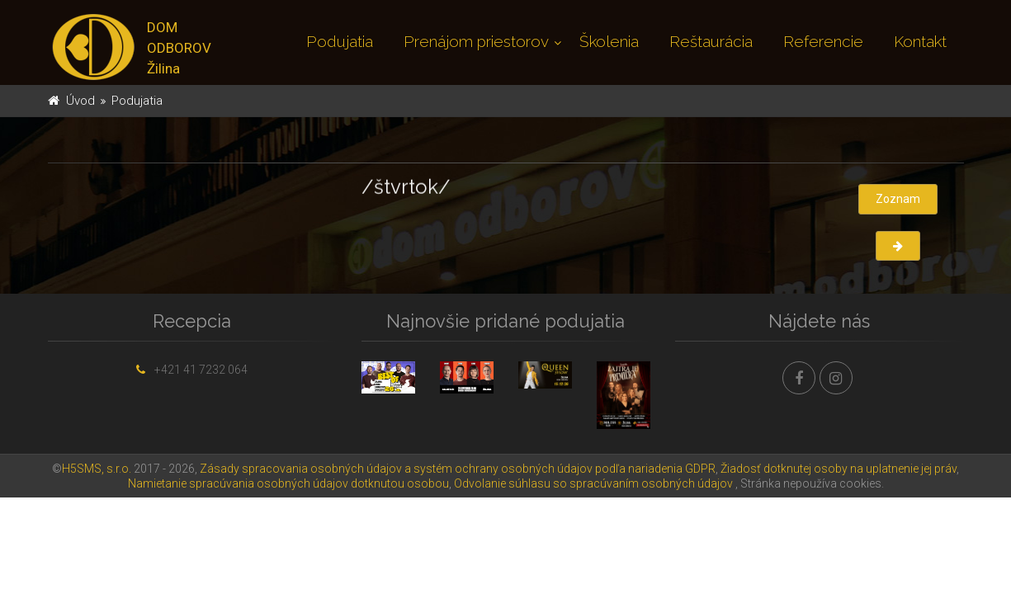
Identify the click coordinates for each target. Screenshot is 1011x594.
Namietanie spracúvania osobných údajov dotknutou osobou (288, 483)
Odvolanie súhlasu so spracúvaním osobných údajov (593, 483)
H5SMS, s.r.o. (96, 468)
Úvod (80, 100)
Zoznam (898, 198)
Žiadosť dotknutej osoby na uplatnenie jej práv (838, 468)
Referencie (823, 41)
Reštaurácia (711, 41)
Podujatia (339, 41)
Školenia (609, 41)
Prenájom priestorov (476, 41)
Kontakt (920, 41)
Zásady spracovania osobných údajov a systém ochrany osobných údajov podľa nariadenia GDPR (458, 468)
